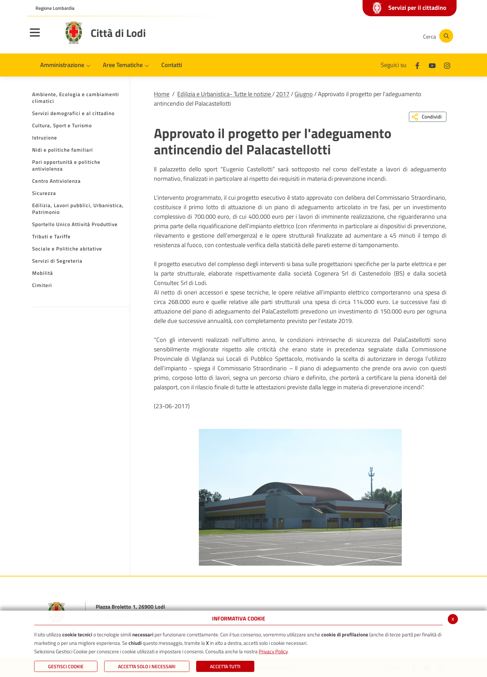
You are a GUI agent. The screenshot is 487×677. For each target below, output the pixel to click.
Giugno (304, 94)
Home (161, 94)
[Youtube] (370, 36)
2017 (282, 94)
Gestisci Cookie (66, 666)
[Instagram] (390, 36)
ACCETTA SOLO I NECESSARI (147, 666)
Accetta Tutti (225, 666)
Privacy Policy (273, 651)
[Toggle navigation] (43, 36)
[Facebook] (349, 36)
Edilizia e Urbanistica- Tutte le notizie (224, 94)
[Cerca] (437, 36)
